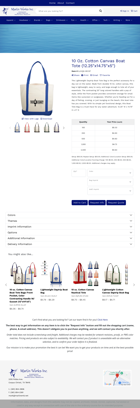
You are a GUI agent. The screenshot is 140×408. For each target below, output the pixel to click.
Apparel (11, 20)
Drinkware (62, 20)
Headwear (24, 20)
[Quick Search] (66, 11)
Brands (38, 20)
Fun (74, 20)
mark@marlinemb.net (18, 396)
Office (96, 20)
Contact (70, 3)
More (129, 20)
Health (84, 20)
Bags (49, 20)
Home (52, 3)
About (60, 3)
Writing (117, 20)
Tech (106, 20)
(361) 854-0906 (17, 389)
